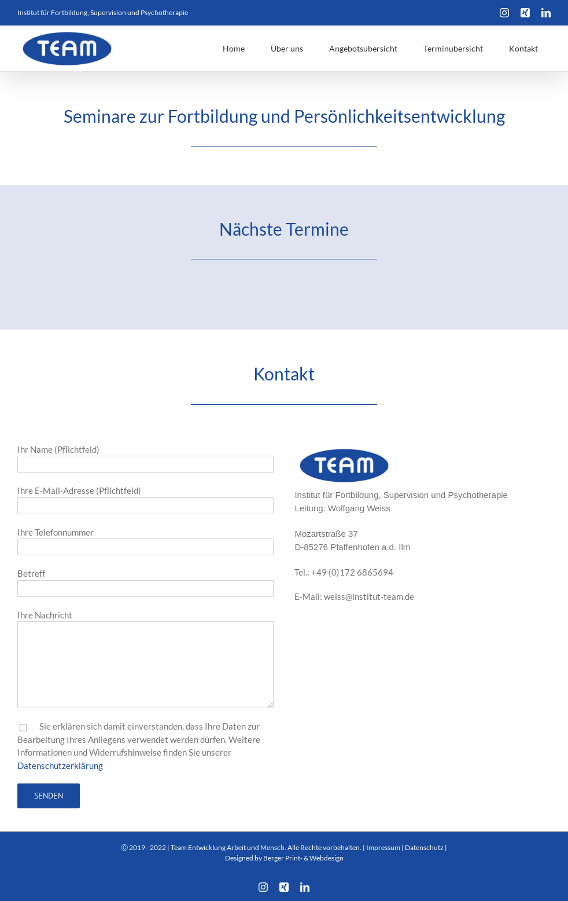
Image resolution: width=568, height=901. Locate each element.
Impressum (383, 847)
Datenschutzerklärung (60, 765)
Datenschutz (424, 847)
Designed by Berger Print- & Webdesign (284, 858)
